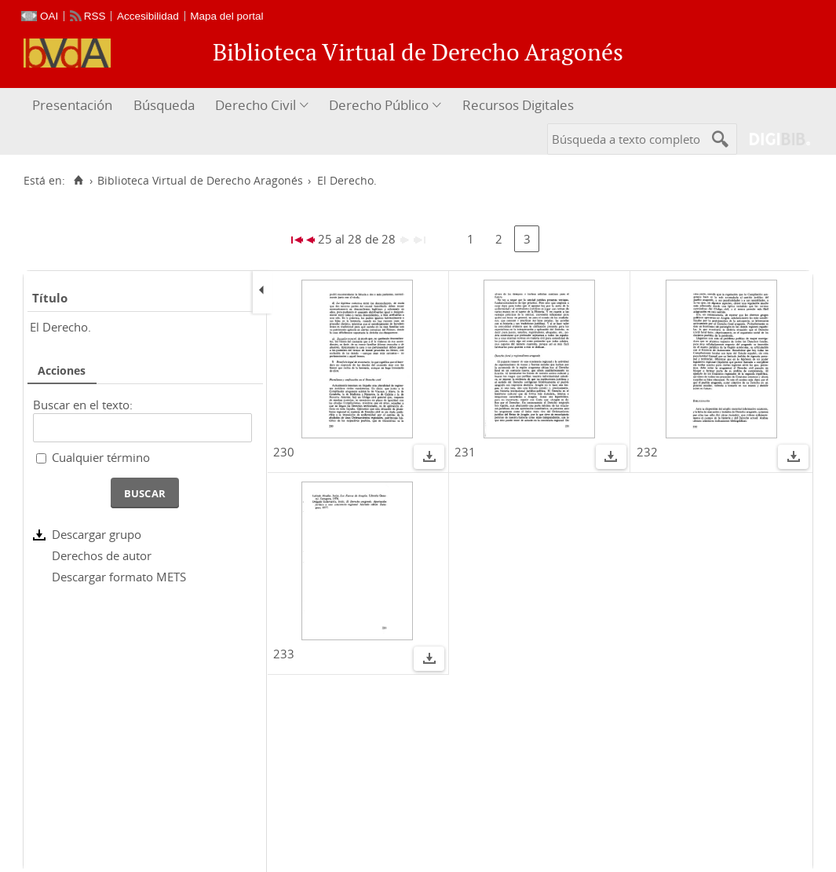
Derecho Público (379, 105)
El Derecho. (60, 327)
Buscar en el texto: (83, 404)
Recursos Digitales (518, 105)
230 (283, 452)
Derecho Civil (255, 105)
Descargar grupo (96, 534)
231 (465, 452)
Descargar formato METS (119, 576)
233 (283, 653)
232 (647, 452)
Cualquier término (101, 457)
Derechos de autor (102, 555)
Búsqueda (164, 105)
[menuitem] (74, 105)
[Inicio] (78, 180)
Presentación (72, 105)
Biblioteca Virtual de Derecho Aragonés (200, 181)
